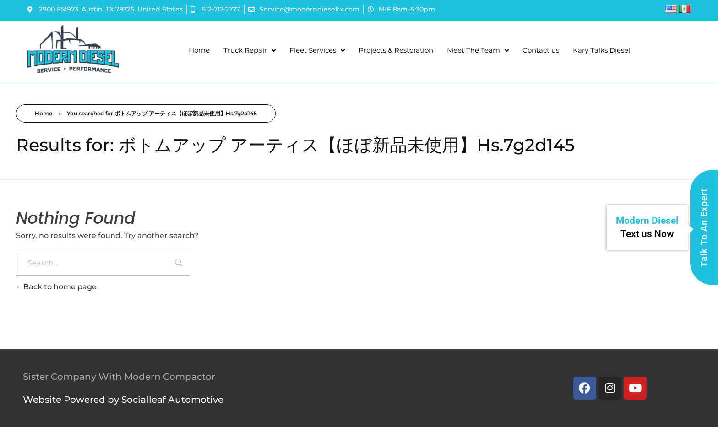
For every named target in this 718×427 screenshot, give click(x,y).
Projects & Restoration (396, 50)
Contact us (540, 50)
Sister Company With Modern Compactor (119, 376)
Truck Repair (249, 51)
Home (199, 50)
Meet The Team (478, 51)
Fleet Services (317, 51)
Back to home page (56, 286)
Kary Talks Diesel (601, 50)
